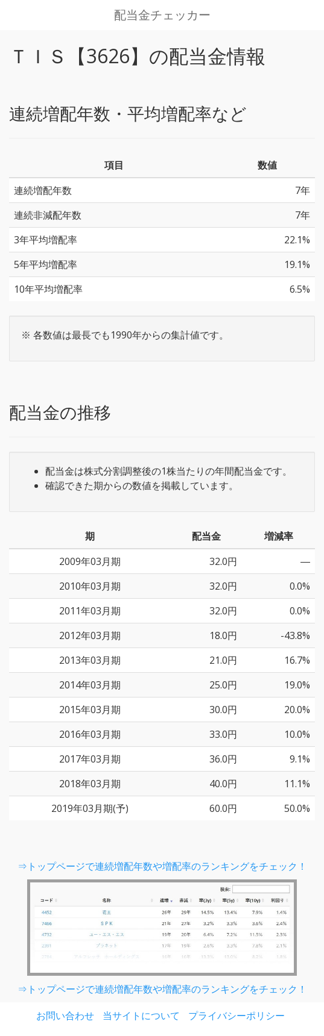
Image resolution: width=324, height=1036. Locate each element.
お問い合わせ (65, 1015)
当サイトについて (141, 1015)
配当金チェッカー (162, 15)
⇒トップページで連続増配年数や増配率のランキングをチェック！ (162, 866)
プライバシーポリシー (236, 1015)
